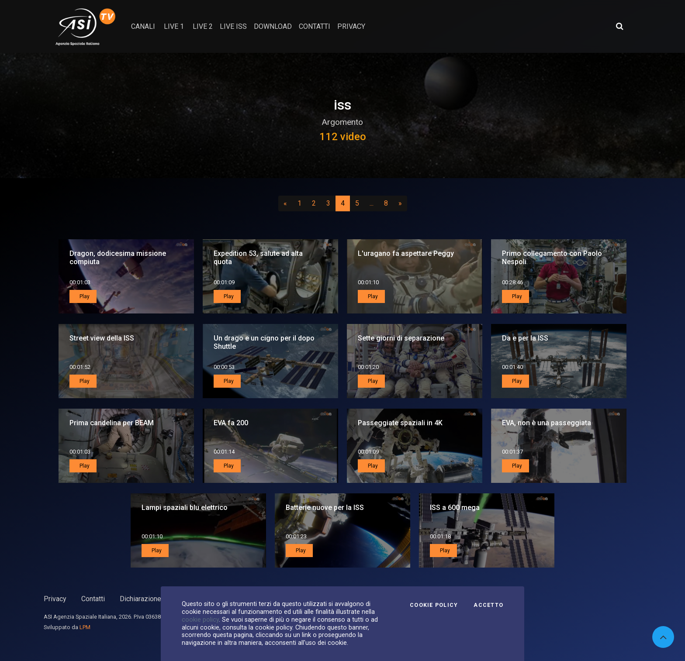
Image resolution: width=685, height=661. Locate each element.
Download (273, 26)
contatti (314, 26)
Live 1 (174, 26)
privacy (351, 26)
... (373, 203)
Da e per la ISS (525, 338)
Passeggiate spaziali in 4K (400, 423)
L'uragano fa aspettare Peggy (406, 253)
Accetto (488, 605)
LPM (85, 627)
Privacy (55, 599)
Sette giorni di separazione (401, 338)
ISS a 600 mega (455, 507)
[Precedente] (285, 203)
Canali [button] (143, 26)
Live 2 (203, 26)
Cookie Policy (434, 605)
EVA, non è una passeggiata (546, 423)
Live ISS (233, 26)
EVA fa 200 (231, 423)
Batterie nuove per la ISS (325, 507)
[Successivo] (400, 203)
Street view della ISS (101, 338)
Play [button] (84, 296)
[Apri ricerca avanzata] (619, 26)
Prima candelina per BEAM (111, 423)
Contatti (93, 599)
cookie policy (200, 619)
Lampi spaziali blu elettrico (185, 507)
